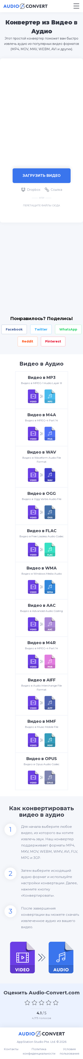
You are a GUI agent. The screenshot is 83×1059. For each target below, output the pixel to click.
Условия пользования (69, 1051)
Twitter (41, 329)
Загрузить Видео (42, 175)
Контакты (11, 1049)
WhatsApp (68, 329)
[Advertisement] (41, 111)
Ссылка (53, 189)
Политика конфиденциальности (39, 1051)
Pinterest (53, 341)
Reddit (27, 341)
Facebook (14, 329)
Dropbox (30, 189)
